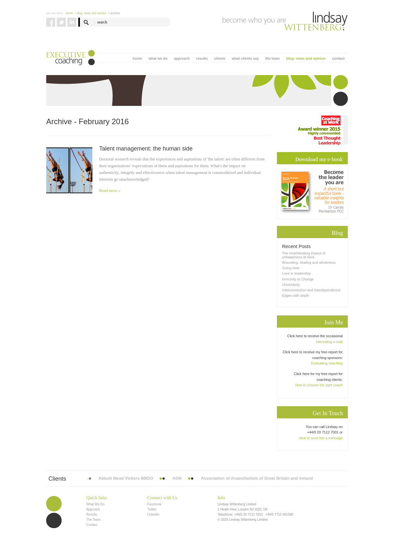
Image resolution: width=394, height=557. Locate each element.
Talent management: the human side (146, 148)
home (137, 58)
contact (338, 58)
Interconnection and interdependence (311, 290)
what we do (158, 58)
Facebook (154, 504)
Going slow (290, 268)
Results (91, 514)
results (202, 58)
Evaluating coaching (327, 363)
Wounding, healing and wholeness (309, 262)
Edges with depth (295, 295)
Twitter (152, 509)
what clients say (245, 58)
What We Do (95, 504)
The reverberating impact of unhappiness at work (303, 255)
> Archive (114, 13)
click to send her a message (321, 438)
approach (182, 58)
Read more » (109, 190)
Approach (93, 509)
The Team (93, 519)
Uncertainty (291, 285)
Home (69, 13)
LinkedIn (153, 514)
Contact (91, 525)
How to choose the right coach (319, 385)
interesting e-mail (329, 342)
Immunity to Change (297, 279)
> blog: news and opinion (90, 13)
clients (220, 58)
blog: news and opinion (306, 58)
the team (272, 58)
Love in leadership (296, 273)
